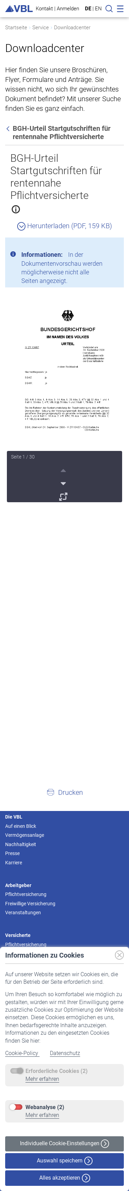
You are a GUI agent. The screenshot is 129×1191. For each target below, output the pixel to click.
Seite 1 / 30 (23, 457)
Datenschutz (65, 1053)
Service (40, 27)
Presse (12, 853)
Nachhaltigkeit (20, 844)
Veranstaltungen (23, 912)
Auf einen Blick (20, 826)
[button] (64, 792)
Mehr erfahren (42, 1079)
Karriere (13, 862)
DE (88, 9)
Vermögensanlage (24, 835)
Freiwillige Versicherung (30, 903)
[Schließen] (99, 245)
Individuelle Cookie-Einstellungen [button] (64, 1143)
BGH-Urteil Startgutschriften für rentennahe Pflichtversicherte (56, 176)
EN (98, 9)
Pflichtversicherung (25, 894)
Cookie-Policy (22, 1053)
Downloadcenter (72, 27)
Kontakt (44, 8)
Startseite (16, 27)
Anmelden (68, 8)
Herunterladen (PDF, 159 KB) (64, 226)
